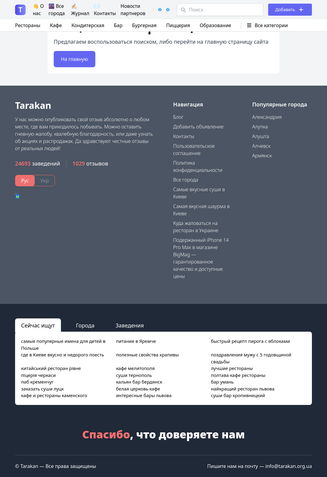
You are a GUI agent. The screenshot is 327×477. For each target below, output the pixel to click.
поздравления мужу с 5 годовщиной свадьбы (251, 358)
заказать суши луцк (42, 389)
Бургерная (144, 25)
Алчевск (261, 146)
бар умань (222, 382)
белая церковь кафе (138, 389)
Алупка (260, 126)
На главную (74, 59)
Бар (118, 25)
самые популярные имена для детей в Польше (63, 344)
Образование (215, 25)
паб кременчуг (37, 382)
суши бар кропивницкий (238, 395)
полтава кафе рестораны (238, 375)
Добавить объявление (198, 126)
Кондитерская (87, 25)
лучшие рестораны (232, 368)
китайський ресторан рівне (51, 368)
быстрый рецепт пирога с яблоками (250, 341)
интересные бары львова (144, 395)
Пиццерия (178, 25)
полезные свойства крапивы (147, 355)
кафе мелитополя (135, 368)
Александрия (267, 117)
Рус (25, 180)
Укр (44, 180)
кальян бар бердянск (139, 382)
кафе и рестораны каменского (54, 395)
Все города (185, 179)
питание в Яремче (136, 341)
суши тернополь (134, 375)
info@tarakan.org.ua (288, 466)
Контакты (183, 136)
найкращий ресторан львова (243, 389)
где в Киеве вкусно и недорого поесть (62, 355)
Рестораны (27, 25)
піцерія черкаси (38, 375)
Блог (178, 117)
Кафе (56, 25)
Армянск (262, 155)
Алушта (260, 136)
